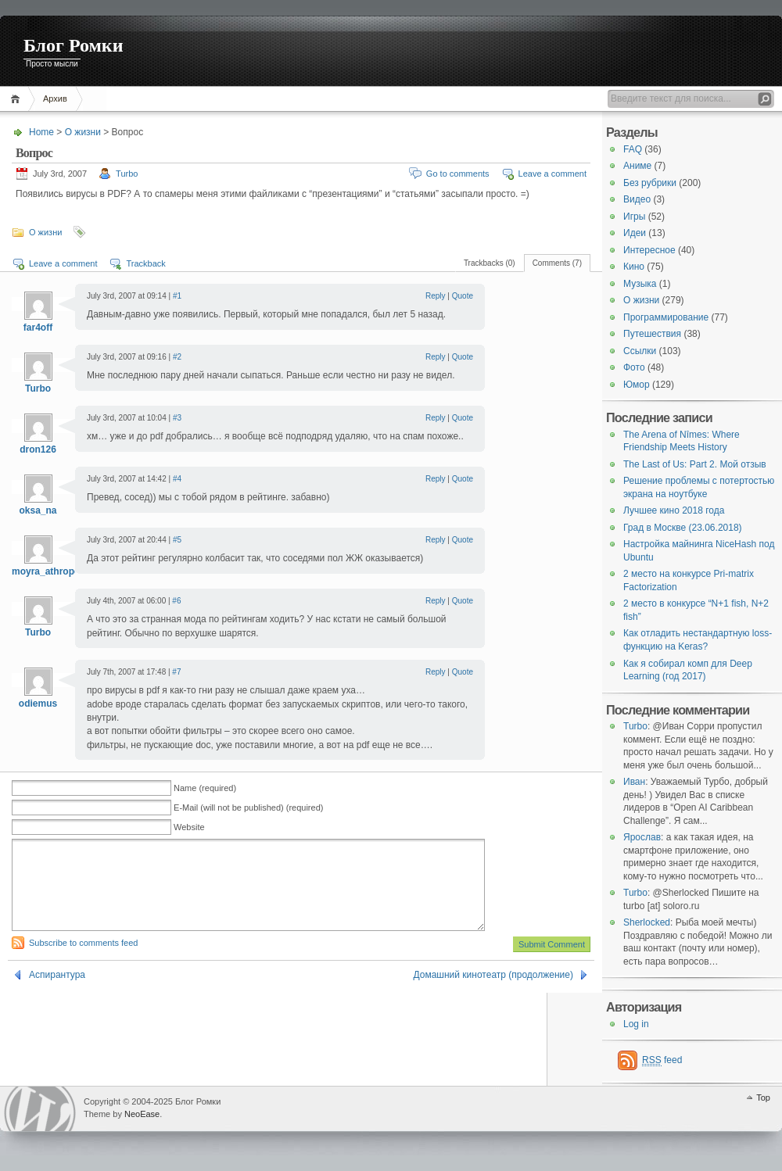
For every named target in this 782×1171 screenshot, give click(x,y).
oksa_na (37, 510)
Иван (634, 781)
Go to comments (458, 173)
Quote (462, 296)
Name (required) (205, 788)
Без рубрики (649, 182)
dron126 (38, 449)
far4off (37, 327)
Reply (435, 296)
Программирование (665, 317)
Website (189, 827)
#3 (177, 418)
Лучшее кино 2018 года (673, 510)
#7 (176, 672)
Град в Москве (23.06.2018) (682, 527)
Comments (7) (557, 263)
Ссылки (639, 351)
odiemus (38, 703)
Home (17, 99)
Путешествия (652, 333)
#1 (177, 296)
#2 (177, 357)
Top (763, 1097)
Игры (634, 216)
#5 (177, 539)
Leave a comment (552, 173)
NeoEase (142, 1114)
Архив (55, 98)
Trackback (145, 263)
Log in (636, 1024)
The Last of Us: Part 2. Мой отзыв (694, 464)
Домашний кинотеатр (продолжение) (494, 993)
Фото (634, 367)
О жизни (83, 132)
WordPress (40, 1109)
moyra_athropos (48, 571)
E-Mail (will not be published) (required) (248, 807)
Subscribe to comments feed (83, 961)
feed (662, 1060)
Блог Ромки (73, 45)
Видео (637, 199)
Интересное (649, 250)
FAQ (632, 149)
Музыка (639, 283)
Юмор (636, 384)
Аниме (637, 165)
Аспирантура (57, 993)
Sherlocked (646, 922)
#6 (176, 600)
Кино (633, 266)
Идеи (634, 232)
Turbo (127, 173)
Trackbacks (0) (489, 263)
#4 (177, 478)
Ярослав (642, 837)
